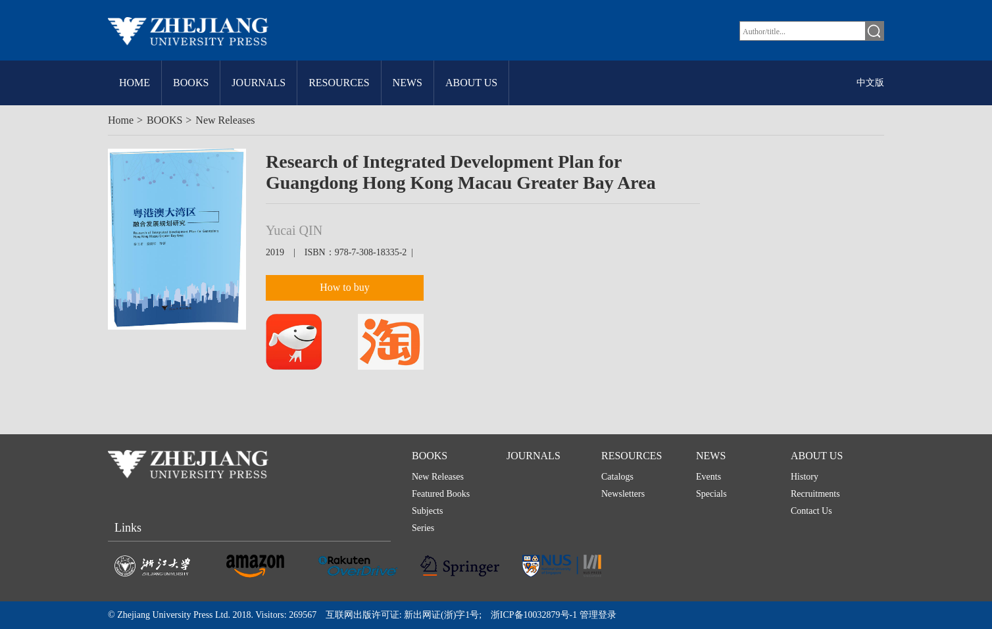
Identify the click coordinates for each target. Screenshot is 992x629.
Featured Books (441, 494)
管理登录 (596, 615)
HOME (134, 82)
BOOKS (191, 82)
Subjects (427, 511)
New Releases (225, 120)
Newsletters (623, 494)
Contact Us (811, 511)
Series (423, 528)
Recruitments (815, 494)
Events (708, 477)
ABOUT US (471, 82)
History (804, 477)
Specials (711, 494)
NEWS (407, 82)
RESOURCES (339, 82)
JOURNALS (258, 82)
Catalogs (617, 477)
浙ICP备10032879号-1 (534, 615)
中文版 (870, 83)
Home (121, 120)
